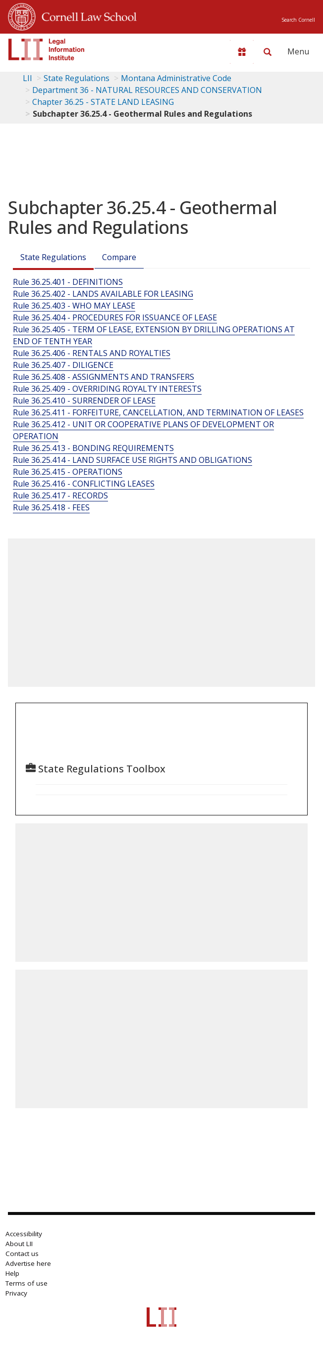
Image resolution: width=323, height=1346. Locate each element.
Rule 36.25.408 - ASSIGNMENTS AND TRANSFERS (103, 376)
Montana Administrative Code (176, 78)
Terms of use (26, 1283)
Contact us (22, 1253)
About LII (19, 1243)
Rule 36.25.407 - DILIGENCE (63, 364)
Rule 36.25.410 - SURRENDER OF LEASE (84, 400)
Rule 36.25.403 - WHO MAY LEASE (74, 305)
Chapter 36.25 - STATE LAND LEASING (103, 101)
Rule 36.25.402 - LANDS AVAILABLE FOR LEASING (103, 293)
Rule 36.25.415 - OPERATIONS (67, 471)
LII (27, 78)
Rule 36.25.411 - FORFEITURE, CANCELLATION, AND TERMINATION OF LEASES (158, 412)
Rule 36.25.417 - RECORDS (60, 495)
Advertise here (28, 1263)
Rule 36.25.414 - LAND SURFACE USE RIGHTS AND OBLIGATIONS (132, 459)
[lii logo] (46, 49)
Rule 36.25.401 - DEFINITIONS (68, 281)
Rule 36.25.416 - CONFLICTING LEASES (84, 483)
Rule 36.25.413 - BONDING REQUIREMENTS (93, 448)
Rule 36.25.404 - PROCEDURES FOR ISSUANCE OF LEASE (115, 317)
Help (12, 1273)
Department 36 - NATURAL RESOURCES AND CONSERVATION (147, 90)
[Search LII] (267, 52)
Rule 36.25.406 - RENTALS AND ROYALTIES (91, 353)
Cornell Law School (86, 15)
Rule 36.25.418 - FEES (51, 507)
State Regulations (76, 78)
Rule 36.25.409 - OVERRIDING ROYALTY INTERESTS (107, 388)
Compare (119, 257)
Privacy (16, 1293)
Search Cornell (298, 19)
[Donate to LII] (242, 52)
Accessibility (23, 1233)
